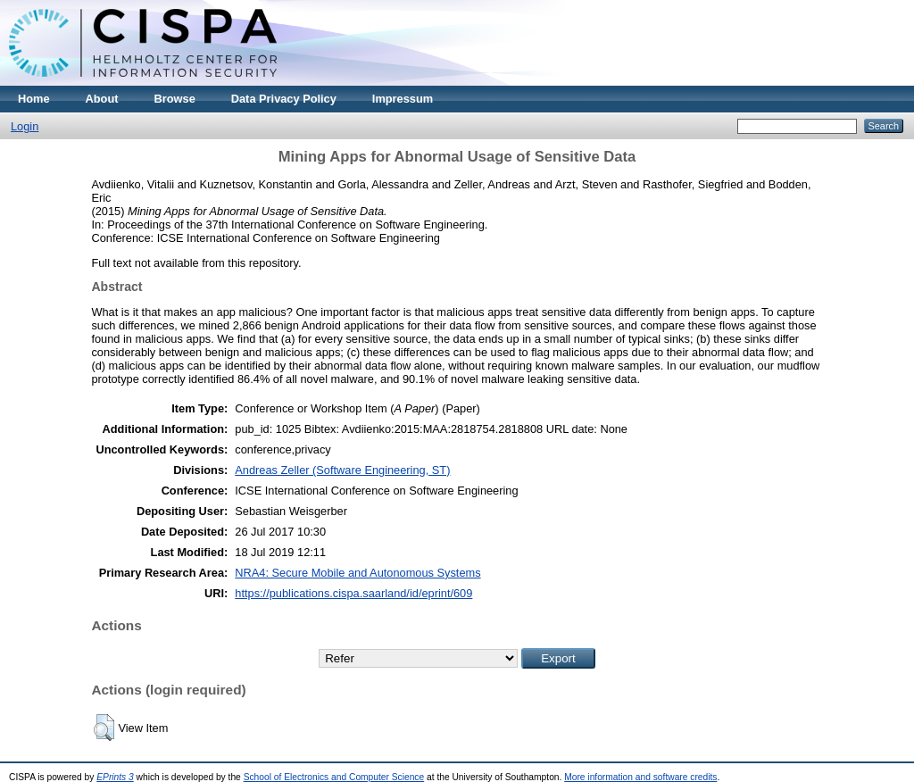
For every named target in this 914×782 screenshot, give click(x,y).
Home (34, 98)
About (102, 98)
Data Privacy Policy (284, 98)
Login (24, 126)
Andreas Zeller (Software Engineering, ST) (342, 470)
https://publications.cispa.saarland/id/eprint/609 (353, 593)
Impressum (402, 98)
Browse (174, 98)
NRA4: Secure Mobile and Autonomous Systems (357, 572)
